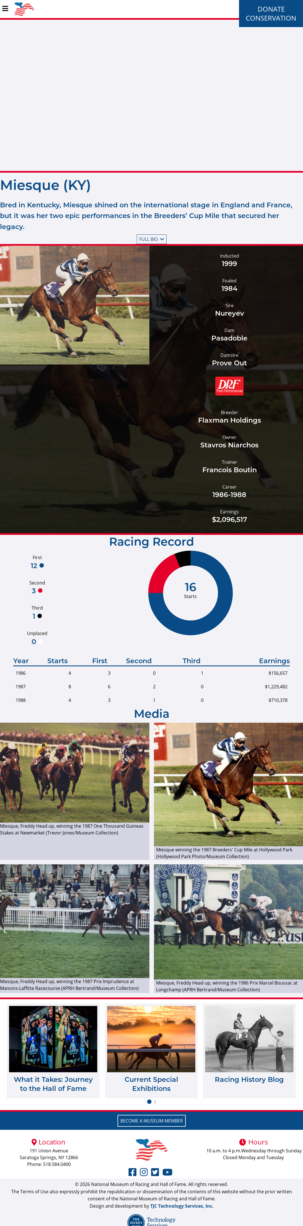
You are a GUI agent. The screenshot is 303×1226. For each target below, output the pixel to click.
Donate (271, 9)
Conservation (271, 18)
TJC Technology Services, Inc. (182, 1206)
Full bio (151, 239)
